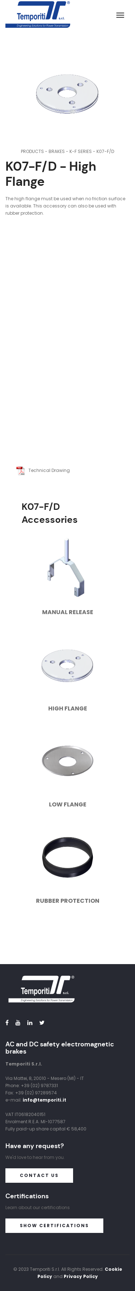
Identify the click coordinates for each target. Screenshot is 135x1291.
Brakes (57, 151)
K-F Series (80, 151)
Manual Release (67, 612)
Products (32, 151)
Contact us (39, 1175)
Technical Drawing (43, 470)
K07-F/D (105, 151)
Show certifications (54, 1225)
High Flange (67, 708)
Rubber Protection (67, 901)
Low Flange (67, 804)
